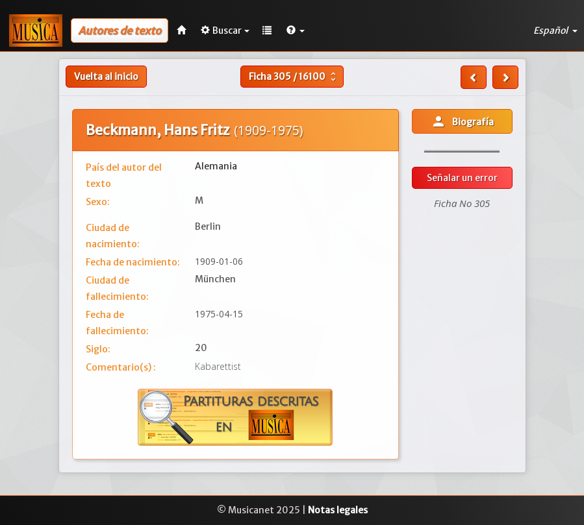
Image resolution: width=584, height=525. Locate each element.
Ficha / (294, 76)
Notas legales (338, 510)
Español (555, 30)
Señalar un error (462, 178)
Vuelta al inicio (106, 76)
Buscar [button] (225, 30)
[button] (295, 30)
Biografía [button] (462, 121)
